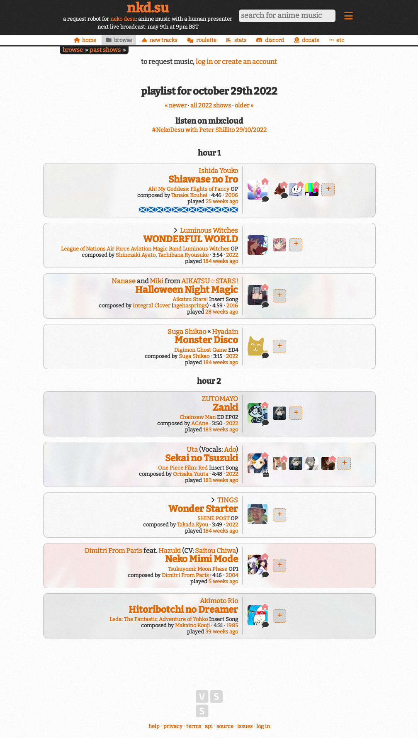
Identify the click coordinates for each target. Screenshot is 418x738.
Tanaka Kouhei (189, 195)
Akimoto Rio (219, 601)
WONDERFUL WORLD (190, 239)
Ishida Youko (218, 171)
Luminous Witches (209, 230)
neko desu (123, 19)
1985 (232, 625)
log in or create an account (236, 62)
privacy (172, 726)
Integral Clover (151, 305)
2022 (232, 255)
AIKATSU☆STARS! (209, 281)
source (224, 726)
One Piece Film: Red (183, 468)
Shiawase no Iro (203, 179)
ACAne (199, 423)
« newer (176, 105)
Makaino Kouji (192, 625)
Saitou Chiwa (215, 551)
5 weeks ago (223, 581)
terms (193, 726)
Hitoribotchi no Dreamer (183, 609)
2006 (231, 195)
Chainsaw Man (198, 417)
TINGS (227, 500)
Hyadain (225, 332)
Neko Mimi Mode (201, 559)
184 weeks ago (220, 261)
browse (73, 50)
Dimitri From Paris (113, 551)
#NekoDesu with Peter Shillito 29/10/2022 (209, 130)
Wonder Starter (203, 508)
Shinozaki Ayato (136, 255)
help (154, 726)
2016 (232, 305)
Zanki (225, 407)
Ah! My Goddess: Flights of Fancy (188, 189)
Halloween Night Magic (186, 289)
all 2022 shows (210, 105)
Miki (156, 281)
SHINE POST (213, 518)
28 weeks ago (221, 312)
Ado (230, 449)
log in (263, 726)
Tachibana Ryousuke (183, 255)
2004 (232, 575)
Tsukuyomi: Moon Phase (197, 569)
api (209, 726)
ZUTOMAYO (220, 399)
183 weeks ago (220, 429)
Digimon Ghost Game (200, 350)
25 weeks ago (222, 201)
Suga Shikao (187, 332)
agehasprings (190, 305)
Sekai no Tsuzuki (201, 458)
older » (244, 105)
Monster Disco (206, 340)
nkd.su (148, 8)
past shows (105, 50)
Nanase (124, 281)
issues (245, 726)
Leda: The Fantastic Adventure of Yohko (158, 619)
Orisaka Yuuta (190, 474)
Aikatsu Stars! (190, 299)
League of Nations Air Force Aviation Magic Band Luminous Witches (145, 249)
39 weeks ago (221, 631)
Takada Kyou (192, 524)
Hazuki (169, 551)
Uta (192, 449)
